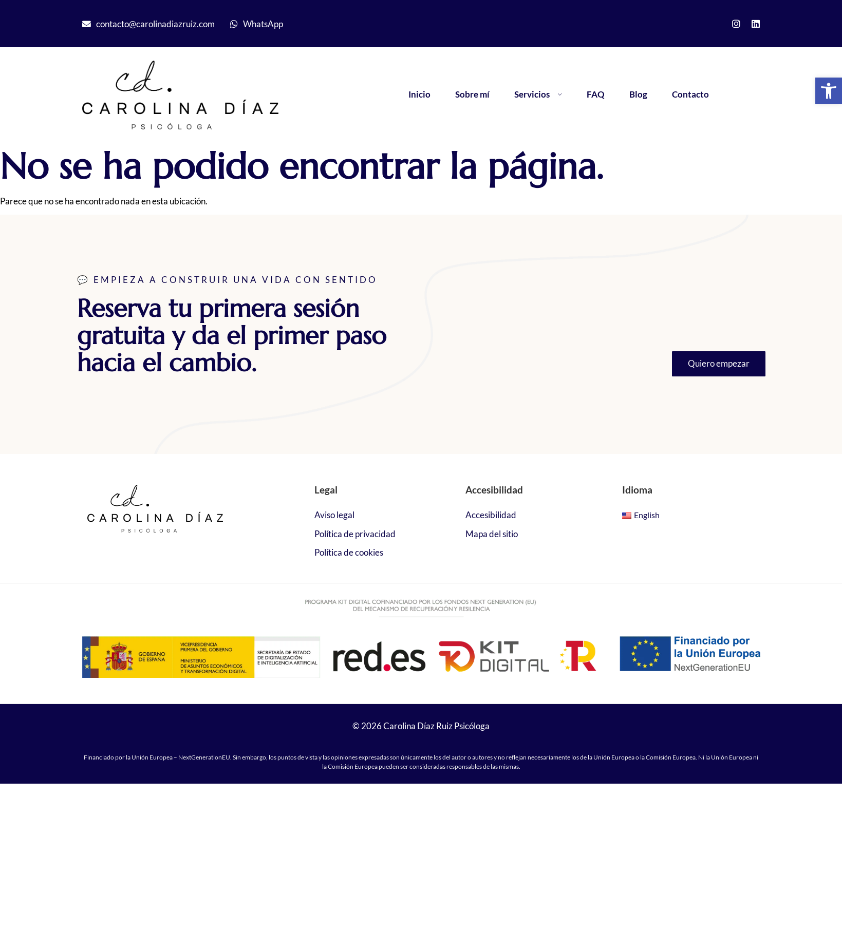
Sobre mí (472, 94)
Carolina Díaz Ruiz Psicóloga (436, 725)
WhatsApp (263, 23)
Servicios (538, 94)
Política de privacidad (355, 533)
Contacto (690, 94)
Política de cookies (348, 552)
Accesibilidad (490, 514)
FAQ (596, 94)
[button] (828, 91)
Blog (638, 94)
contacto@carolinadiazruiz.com (155, 23)
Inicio (419, 94)
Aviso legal (334, 514)
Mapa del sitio (491, 533)
